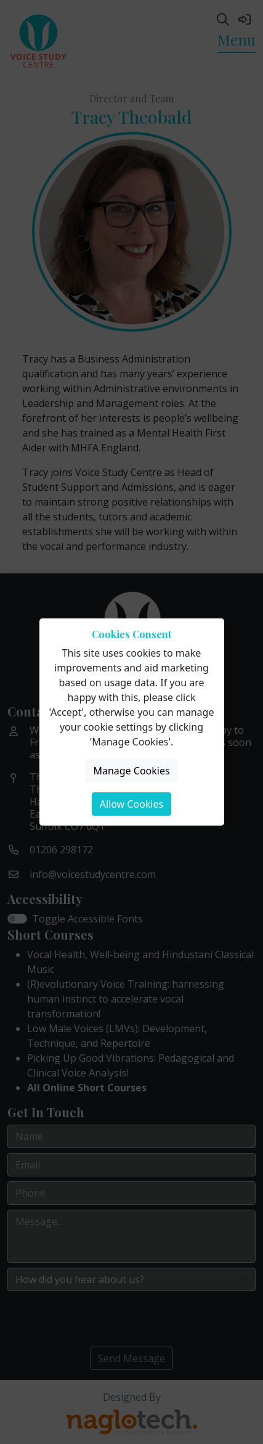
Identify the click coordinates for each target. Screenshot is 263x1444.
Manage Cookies (131, 770)
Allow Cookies (131, 804)
